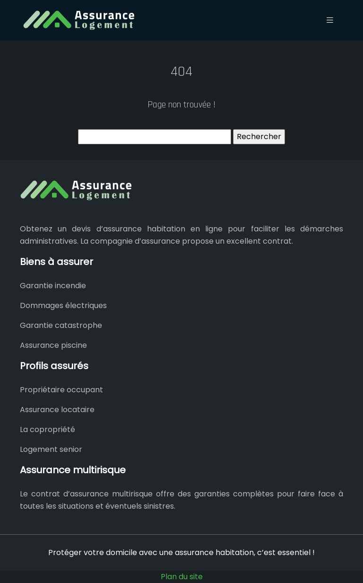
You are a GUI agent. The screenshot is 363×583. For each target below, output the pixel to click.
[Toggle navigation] (330, 20)
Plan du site (182, 576)
